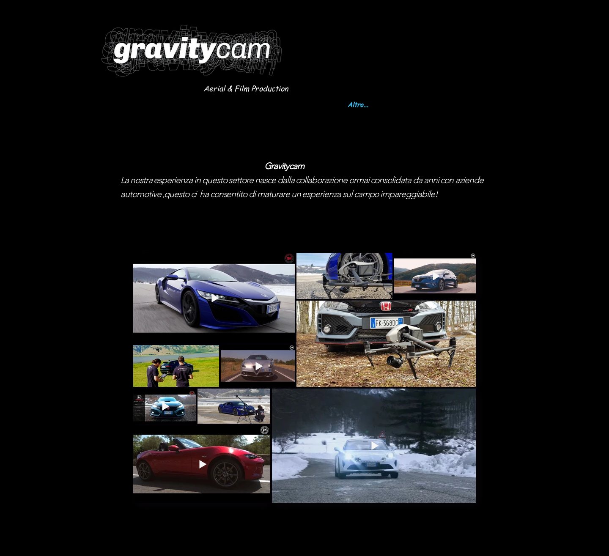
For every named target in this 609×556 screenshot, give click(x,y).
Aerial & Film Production (245, 88)
